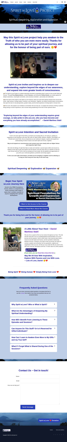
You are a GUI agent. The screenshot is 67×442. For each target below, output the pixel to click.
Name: (17, 376)
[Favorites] (59, 2)
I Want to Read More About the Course (33, 209)
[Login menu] (65, 2)
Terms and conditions (60, 429)
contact (22, 293)
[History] (62, 2)
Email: (17, 381)
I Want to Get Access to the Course (33, 204)
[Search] (57, 2)
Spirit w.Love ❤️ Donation (49, 420)
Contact (51, 429)
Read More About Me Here (46, 253)
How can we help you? (13, 385)
